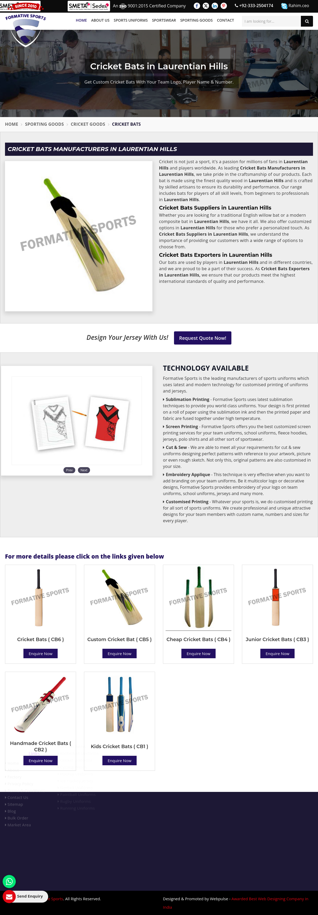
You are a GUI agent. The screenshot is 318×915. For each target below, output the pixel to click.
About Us (100, 20)
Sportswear (164, 20)
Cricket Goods (88, 124)
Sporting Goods (196, 20)
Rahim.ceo (295, 6)
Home (81, 20)
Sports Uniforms (131, 20)
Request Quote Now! (202, 338)
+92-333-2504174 (254, 5)
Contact (225, 20)
